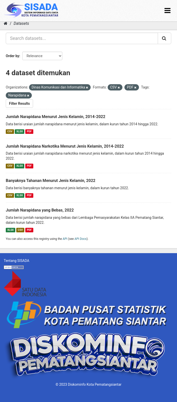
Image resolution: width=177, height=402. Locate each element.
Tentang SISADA (16, 261)
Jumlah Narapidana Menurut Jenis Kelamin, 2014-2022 (55, 116)
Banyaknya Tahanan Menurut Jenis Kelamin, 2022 (50, 180)
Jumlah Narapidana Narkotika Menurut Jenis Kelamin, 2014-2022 (65, 146)
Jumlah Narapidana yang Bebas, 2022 (40, 210)
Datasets (21, 23)
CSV (9, 131)
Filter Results (19, 104)
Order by (12, 56)
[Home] (6, 23)
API (65, 239)
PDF (29, 131)
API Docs (81, 239)
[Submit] (164, 38)
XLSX (20, 131)
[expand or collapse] (167, 11)
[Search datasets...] (82, 38)
